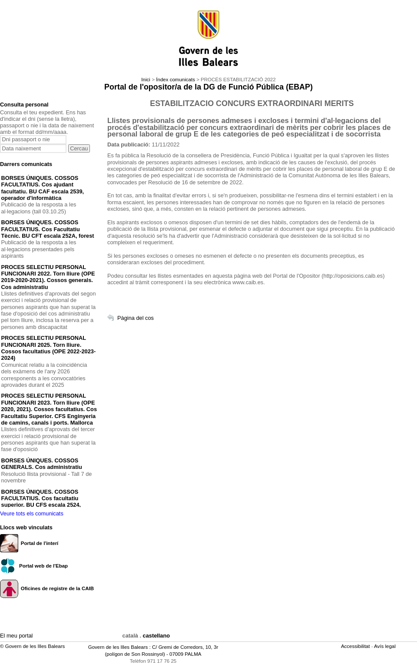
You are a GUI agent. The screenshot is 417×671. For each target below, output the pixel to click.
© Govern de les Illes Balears (32, 646)
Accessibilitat (356, 646)
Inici (145, 79)
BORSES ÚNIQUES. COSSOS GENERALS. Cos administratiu (41, 463)
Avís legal (385, 646)
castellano (156, 635)
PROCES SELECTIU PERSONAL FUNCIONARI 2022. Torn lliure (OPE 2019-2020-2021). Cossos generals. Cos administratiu (48, 277)
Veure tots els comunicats (31, 513)
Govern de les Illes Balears (118, 647)
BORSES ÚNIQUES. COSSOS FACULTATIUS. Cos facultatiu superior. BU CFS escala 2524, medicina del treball (41, 501)
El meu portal (16, 635)
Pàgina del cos (135, 318)
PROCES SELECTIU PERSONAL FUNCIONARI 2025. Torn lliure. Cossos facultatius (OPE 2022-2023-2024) (48, 348)
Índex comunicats (175, 79)
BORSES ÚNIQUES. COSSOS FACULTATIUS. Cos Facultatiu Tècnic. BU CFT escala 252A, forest (47, 229)
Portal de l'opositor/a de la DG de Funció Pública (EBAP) (208, 87)
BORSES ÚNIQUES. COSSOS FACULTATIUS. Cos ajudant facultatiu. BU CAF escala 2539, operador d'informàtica (42, 188)
